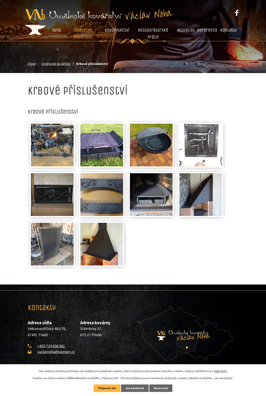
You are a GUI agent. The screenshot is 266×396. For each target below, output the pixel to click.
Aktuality (186, 30)
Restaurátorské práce (153, 33)
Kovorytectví (117, 30)
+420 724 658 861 (51, 345)
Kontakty (228, 30)
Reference (207, 30)
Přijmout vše (107, 388)
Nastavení (161, 388)
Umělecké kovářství (83, 33)
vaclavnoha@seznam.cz (56, 351)
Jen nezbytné (134, 388)
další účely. (221, 371)
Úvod (56, 30)
